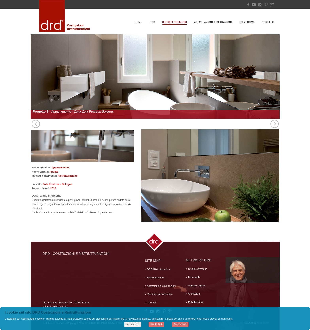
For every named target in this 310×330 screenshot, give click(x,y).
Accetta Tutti (180, 324)
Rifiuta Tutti (156, 324)
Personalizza (132, 324)
